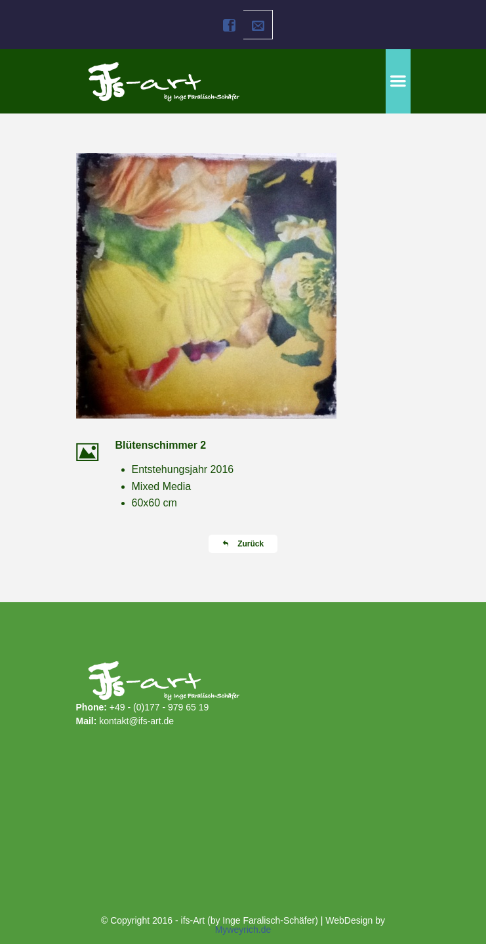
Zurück (243, 543)
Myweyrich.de (243, 929)
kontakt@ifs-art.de (136, 721)
